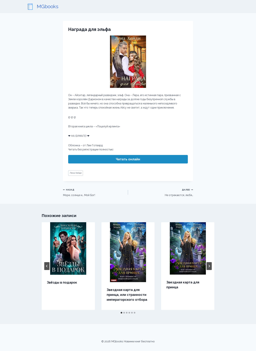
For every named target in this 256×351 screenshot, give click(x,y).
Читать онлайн (128, 159)
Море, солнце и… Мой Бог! (94, 192)
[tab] (121, 313)
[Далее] (209, 266)
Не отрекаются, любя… (162, 192)
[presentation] (68, 248)
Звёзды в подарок (62, 282)
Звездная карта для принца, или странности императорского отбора (127, 295)
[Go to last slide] (46, 266)
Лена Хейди (76, 173)
